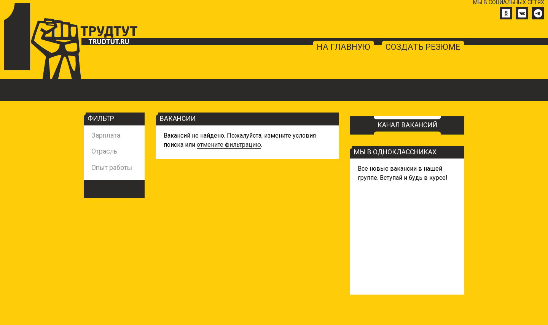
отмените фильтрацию (229, 144)
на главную (343, 47)
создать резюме (423, 47)
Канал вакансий (407, 125)
